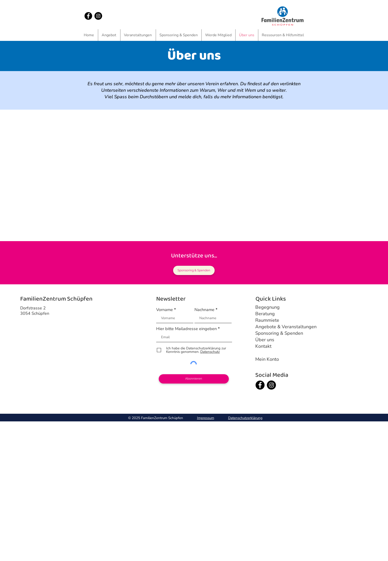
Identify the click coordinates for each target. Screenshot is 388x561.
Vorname (164, 310)
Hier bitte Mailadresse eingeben (186, 329)
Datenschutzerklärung (245, 418)
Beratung (265, 314)
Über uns (264, 340)
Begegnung (267, 307)
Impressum (205, 418)
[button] (109, 35)
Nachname (204, 310)
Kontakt (263, 346)
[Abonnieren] (194, 379)
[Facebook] (88, 16)
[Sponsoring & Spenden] (194, 270)
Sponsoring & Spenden (279, 333)
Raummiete (267, 320)
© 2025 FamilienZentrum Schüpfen (156, 418)
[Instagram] (98, 16)
